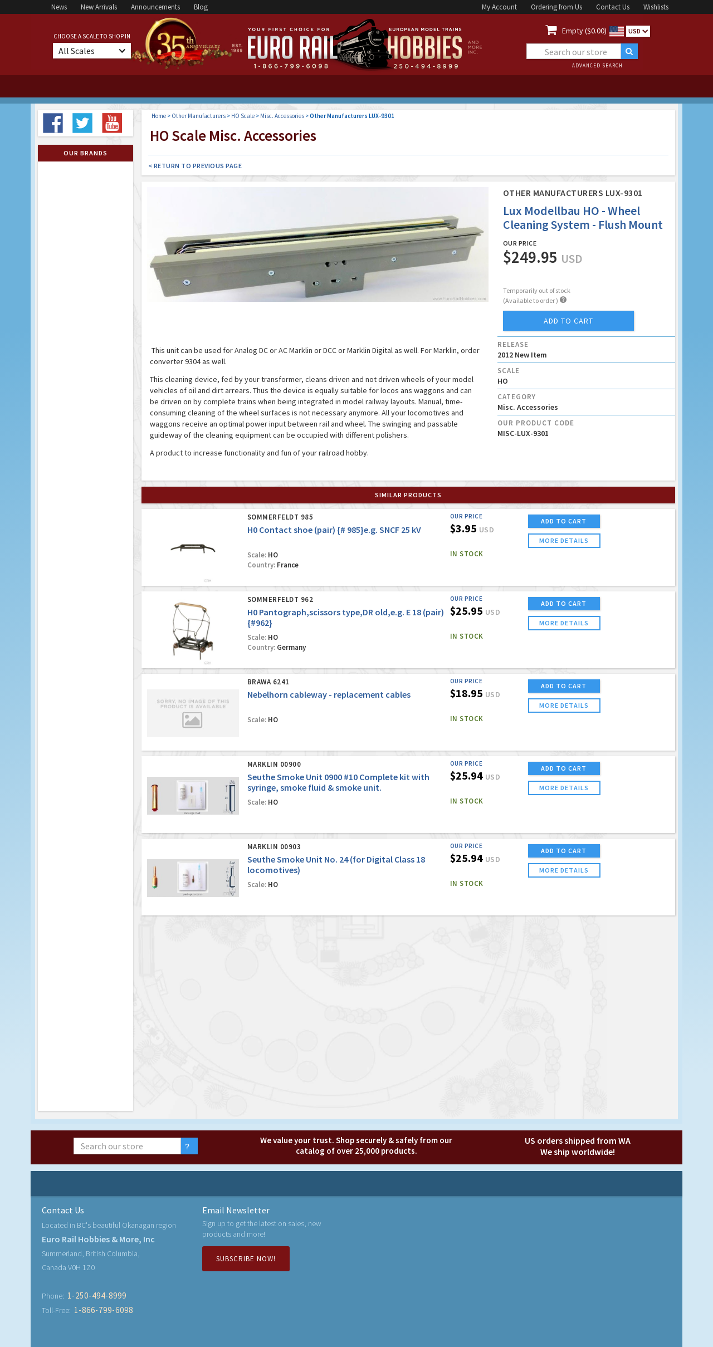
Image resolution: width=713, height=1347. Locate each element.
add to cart (568, 321)
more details (564, 540)
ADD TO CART (564, 521)
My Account (499, 7)
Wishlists (655, 7)
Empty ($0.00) (584, 31)
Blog (201, 7)
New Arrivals (99, 7)
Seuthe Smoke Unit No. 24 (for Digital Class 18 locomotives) (336, 864)
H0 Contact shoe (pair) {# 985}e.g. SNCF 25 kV (334, 529)
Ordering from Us (556, 7)
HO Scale (243, 116)
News (59, 7)
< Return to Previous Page (195, 165)
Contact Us (612, 7)
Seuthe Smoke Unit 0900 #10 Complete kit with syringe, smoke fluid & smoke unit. (338, 782)
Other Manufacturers (199, 116)
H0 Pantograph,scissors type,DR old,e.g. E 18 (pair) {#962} (345, 617)
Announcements (155, 7)
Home (159, 116)
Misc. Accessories (282, 116)
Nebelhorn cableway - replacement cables (329, 694)
